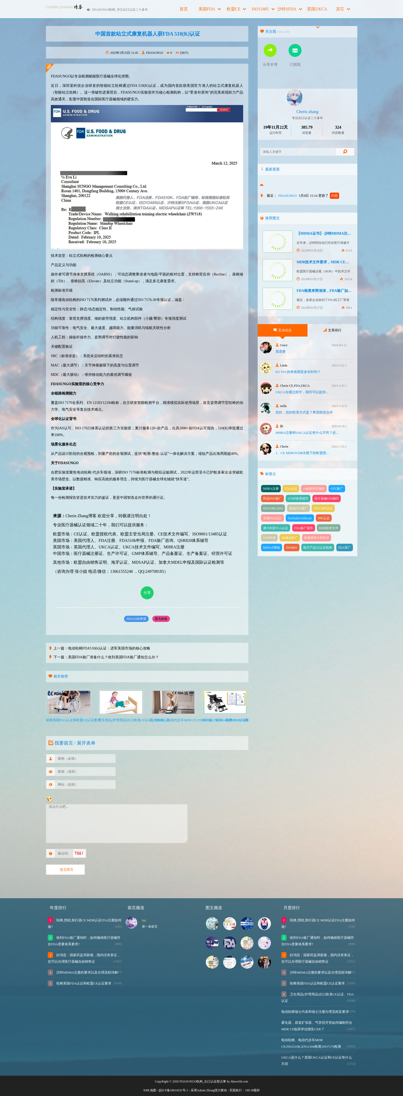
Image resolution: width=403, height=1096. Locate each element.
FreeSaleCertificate (300, 518)
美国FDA (210, 9)
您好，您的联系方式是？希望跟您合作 (304, 412)
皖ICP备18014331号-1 (173, 1090)
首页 (184, 9)
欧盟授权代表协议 (316, 538)
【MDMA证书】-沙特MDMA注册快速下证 (331, 233)
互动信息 (283, 330)
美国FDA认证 (272, 518)
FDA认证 (291, 488)
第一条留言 (150, 926)
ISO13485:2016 (273, 508)
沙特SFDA (289, 9)
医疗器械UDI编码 (327, 498)
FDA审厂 (344, 547)
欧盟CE (236, 9)
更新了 (328, 196)
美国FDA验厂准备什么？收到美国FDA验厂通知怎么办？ (113, 657)
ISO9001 (291, 547)
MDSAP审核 (271, 547)
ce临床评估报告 (314, 488)
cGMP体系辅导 (298, 498)
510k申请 (269, 538)
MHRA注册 (271, 488)
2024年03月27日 (310, 279)
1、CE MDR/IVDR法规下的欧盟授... (302, 453)
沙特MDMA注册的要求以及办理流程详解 (87, 972)
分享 (147, 593)
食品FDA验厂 (298, 508)
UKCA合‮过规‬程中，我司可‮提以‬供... (302, 392)
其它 (343, 9)
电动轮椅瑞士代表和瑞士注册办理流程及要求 (315, 1012)
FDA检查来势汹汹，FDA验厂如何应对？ (330, 291)
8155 (346, 250)
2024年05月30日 (310, 250)
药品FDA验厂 (272, 498)
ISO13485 (263, 9)
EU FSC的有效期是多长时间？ (298, 372)
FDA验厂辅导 (303, 528)
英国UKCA (317, 12)
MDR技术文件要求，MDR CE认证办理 (328, 262)
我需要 (281, 351)
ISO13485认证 (323, 508)
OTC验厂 (337, 488)
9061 (346, 308)
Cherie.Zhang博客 (81, 516)
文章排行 (332, 330)
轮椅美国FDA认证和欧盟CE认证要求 (83, 983)
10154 (346, 279)
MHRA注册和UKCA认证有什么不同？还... (307, 433)
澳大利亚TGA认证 (275, 528)
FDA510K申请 (136, 619)
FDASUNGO (152, 53)
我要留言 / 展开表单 (71, 743)
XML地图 (149, 1090)
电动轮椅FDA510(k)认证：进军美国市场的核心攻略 (109, 648)
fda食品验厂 (290, 538)
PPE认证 (324, 518)
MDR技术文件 (328, 528)
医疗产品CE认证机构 (317, 547)
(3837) (182, 53)
